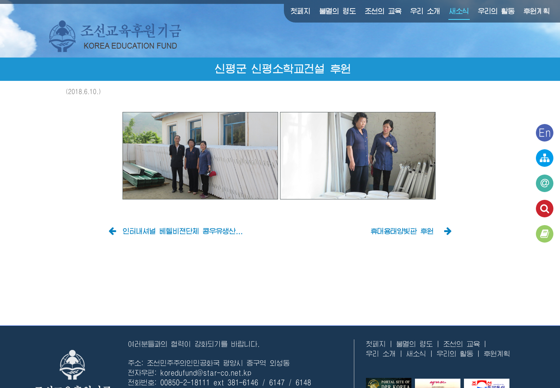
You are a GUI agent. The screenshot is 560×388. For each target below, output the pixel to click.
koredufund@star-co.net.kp (205, 372)
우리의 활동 (496, 11)
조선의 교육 (383, 11)
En (545, 133)
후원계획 (536, 11)
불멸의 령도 (337, 11)
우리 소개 (425, 11)
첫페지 (300, 11)
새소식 (459, 11)
